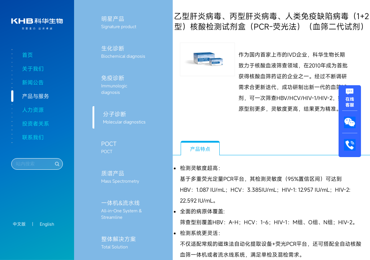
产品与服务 (35, 96)
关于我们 (33, 68)
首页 (27, 54)
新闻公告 (33, 82)
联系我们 (33, 137)
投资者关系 (35, 123)
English (47, 224)
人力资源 (33, 109)
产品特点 (200, 149)
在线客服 (349, 99)
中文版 (19, 224)
